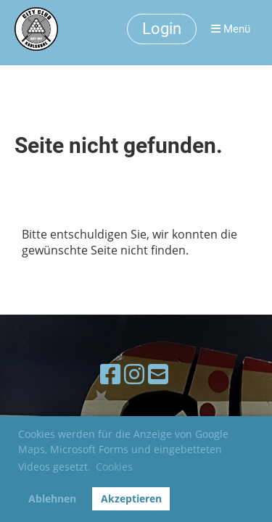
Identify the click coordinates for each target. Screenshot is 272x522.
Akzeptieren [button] (131, 498)
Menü (230, 29)
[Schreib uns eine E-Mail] (158, 373)
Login (161, 29)
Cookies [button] (114, 466)
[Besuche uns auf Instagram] (134, 373)
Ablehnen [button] (52, 498)
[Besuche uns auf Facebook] (110, 373)
